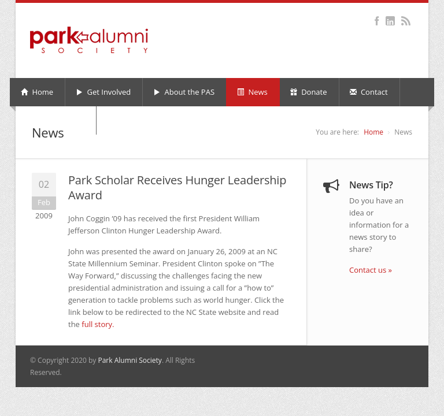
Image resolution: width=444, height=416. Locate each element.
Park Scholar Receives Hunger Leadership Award (177, 187)
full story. (98, 324)
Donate (308, 92)
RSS (405, 20)
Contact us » (370, 270)
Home (37, 92)
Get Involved (103, 92)
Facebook (376, 20)
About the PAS (183, 92)
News (252, 92)
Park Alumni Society (129, 360)
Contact (369, 92)
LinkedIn (390, 20)
